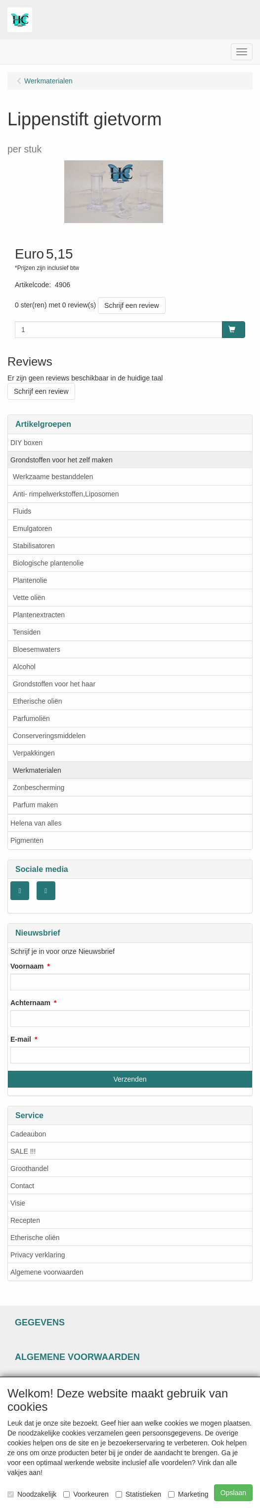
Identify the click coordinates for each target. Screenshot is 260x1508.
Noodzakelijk (31, 1494)
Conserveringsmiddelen (49, 736)
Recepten (25, 1220)
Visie (17, 1203)
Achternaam (30, 1003)
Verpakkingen (34, 753)
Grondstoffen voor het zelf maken (61, 460)
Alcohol (24, 667)
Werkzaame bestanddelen (53, 477)
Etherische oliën (37, 701)
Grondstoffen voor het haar (54, 684)
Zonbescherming (38, 788)
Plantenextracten (39, 615)
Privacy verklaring (37, 1255)
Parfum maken (35, 805)
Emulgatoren (32, 528)
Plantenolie (30, 580)
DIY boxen (26, 443)
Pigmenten (26, 840)
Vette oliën (29, 598)
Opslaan (233, 1493)
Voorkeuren (86, 1494)
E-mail (20, 1039)
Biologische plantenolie (48, 563)
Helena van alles (36, 823)
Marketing (188, 1494)
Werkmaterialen (37, 770)
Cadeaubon (28, 1134)
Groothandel (29, 1168)
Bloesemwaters (36, 649)
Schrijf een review (131, 305)
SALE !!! (23, 1151)
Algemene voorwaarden (47, 1272)
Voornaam (26, 966)
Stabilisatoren (34, 546)
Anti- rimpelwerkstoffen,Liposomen (66, 494)
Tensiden (27, 632)
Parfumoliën (31, 718)
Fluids (22, 511)
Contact (22, 1186)
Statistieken (138, 1494)
